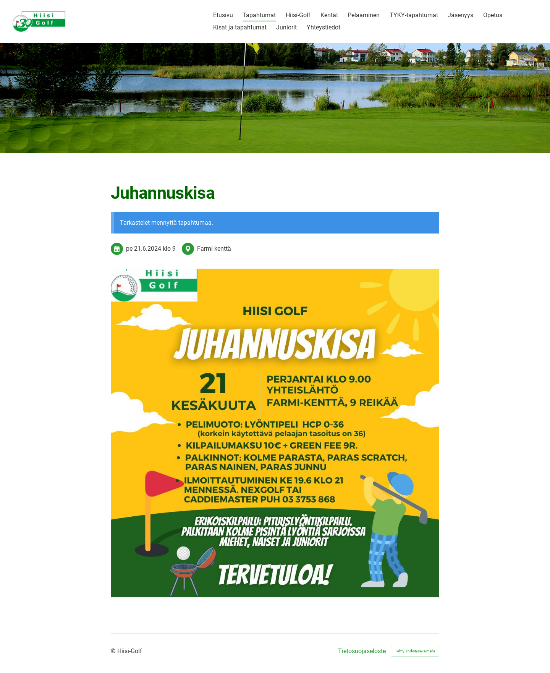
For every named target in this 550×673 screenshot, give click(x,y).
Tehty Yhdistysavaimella (415, 651)
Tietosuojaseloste (362, 651)
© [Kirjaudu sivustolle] (114, 651)
